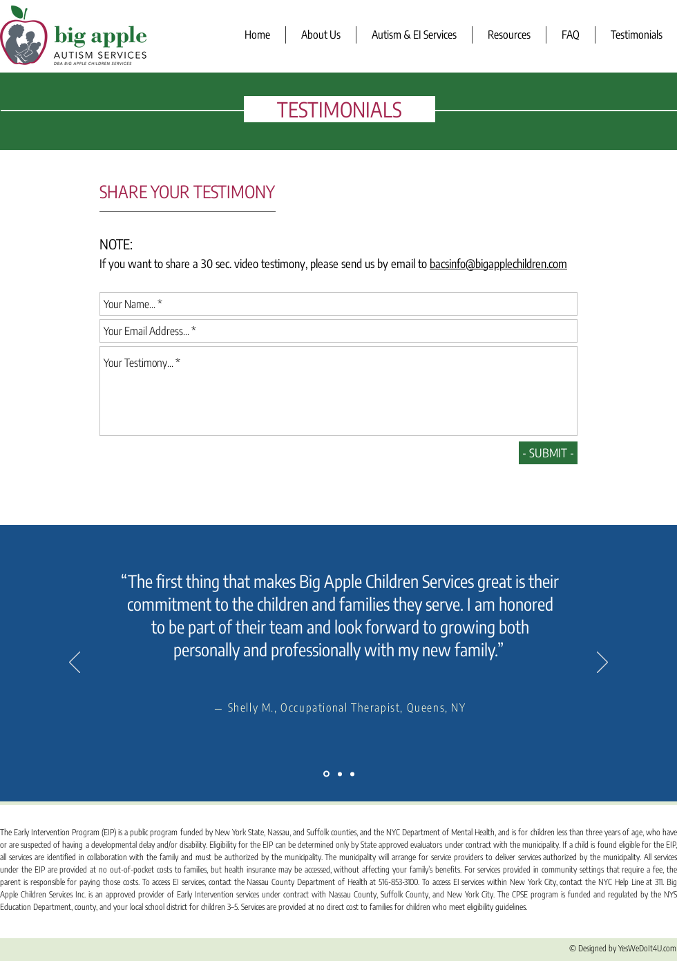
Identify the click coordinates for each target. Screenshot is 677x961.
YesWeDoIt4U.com (647, 948)
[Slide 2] (340, 774)
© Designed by (593, 948)
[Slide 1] (326, 774)
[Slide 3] (352, 774)
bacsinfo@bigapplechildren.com (498, 263)
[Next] (602, 663)
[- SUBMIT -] (548, 452)
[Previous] (74, 663)
